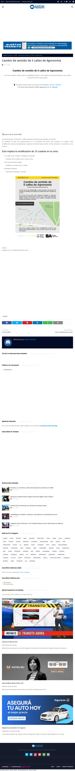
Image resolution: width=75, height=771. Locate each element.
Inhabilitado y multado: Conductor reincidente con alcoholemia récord (33, 514)
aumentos (67, 538)
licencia (45, 557)
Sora (9, 766)
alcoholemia (14, 548)
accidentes (34, 541)
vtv (20, 544)
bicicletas (5, 548)
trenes (11, 538)
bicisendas (17, 551)
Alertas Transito (30, 339)
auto (32, 551)
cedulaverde (61, 554)
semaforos (33, 554)
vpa (26, 561)
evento (20, 557)
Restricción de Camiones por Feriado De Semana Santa (28, 505)
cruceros (13, 557)
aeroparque (52, 554)
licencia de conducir (55, 557)
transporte (26, 541)
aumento (61, 551)
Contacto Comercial (27, 1)
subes (12, 561)
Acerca (58, 766)
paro (52, 541)
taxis (4, 551)
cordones (5, 557)
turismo (15, 544)
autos (24, 538)
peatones (5, 561)
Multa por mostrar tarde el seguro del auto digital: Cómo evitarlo (31, 497)
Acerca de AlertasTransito (13, 1)
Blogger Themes (25, 766)
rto (27, 554)
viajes (34, 548)
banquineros (65, 548)
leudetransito (37, 557)
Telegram (58, 85)
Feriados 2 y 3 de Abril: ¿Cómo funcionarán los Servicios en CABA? (32, 488)
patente (21, 554)
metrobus (25, 551)
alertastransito (44, 541)
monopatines (46, 551)
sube (64, 541)
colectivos (32, 538)
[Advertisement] (37, 25)
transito (15, 55)
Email (52, 85)
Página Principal (7, 55)
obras (47, 544)
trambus (54, 551)
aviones (58, 541)
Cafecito (55, 87)
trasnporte (19, 561)
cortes (48, 538)
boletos (38, 551)
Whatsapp (45, 85)
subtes (54, 538)
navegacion (66, 557)
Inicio (2, 1)
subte (21, 548)
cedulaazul (14, 554)
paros (60, 538)
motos (58, 548)
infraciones (28, 557)
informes (18, 538)
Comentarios (8, 584)
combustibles (42, 548)
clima (4, 541)
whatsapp (32, 561)
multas (10, 551)
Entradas (7, 582)
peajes (53, 544)
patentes (51, 548)
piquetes (26, 544)
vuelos (33, 544)
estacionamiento (62, 544)
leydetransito (6, 544)
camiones (5, 554)
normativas (40, 544)
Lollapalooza (42, 554)
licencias (11, 541)
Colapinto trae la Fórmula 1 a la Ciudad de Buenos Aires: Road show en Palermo (36, 523)
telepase (28, 548)
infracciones (40, 538)
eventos (18, 541)
